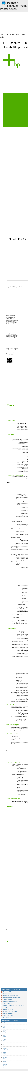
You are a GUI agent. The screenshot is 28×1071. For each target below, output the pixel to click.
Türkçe (4, 1062)
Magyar (4, 1040)
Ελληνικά (4, 1030)
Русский (4, 1054)
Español (4, 1032)
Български (5, 1023)
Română (4, 1053)
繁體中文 (4, 1067)
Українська (5, 1064)
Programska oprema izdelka (10, 995)
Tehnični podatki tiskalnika (10, 1011)
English (4, 1031)
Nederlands (5, 1048)
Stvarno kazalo (7, 1017)
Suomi (4, 1035)
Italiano (4, 1043)
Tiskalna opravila (7, 999)
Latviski (4, 1047)
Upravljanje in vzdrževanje (10, 1001)
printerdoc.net (6, 1069)
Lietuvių (4, 1045)
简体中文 (4, 1065)
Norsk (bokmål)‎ (5, 1049)
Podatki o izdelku (7, 991)
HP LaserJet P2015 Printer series (3, 3)
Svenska (4, 1059)
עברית (4, 1037)
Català (4, 1025)
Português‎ (4, 1052)
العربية (4, 1022)
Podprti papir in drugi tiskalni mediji (12, 997)
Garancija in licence (8, 1015)
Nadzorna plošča (7, 993)
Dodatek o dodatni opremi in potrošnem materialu (13, 1006)
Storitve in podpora (8, 1009)
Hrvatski (4, 1039)
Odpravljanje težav (8, 1003)
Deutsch (4, 1028)
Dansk (4, 1027)
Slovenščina (5, 1057)
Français (4, 1036)
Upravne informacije (8, 1013)
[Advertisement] (14, 22)
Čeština (4, 1026)
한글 (3, 1044)
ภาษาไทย (4, 1061)
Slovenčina (5, 1056)
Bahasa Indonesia (6, 1041)
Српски (4, 1058)
